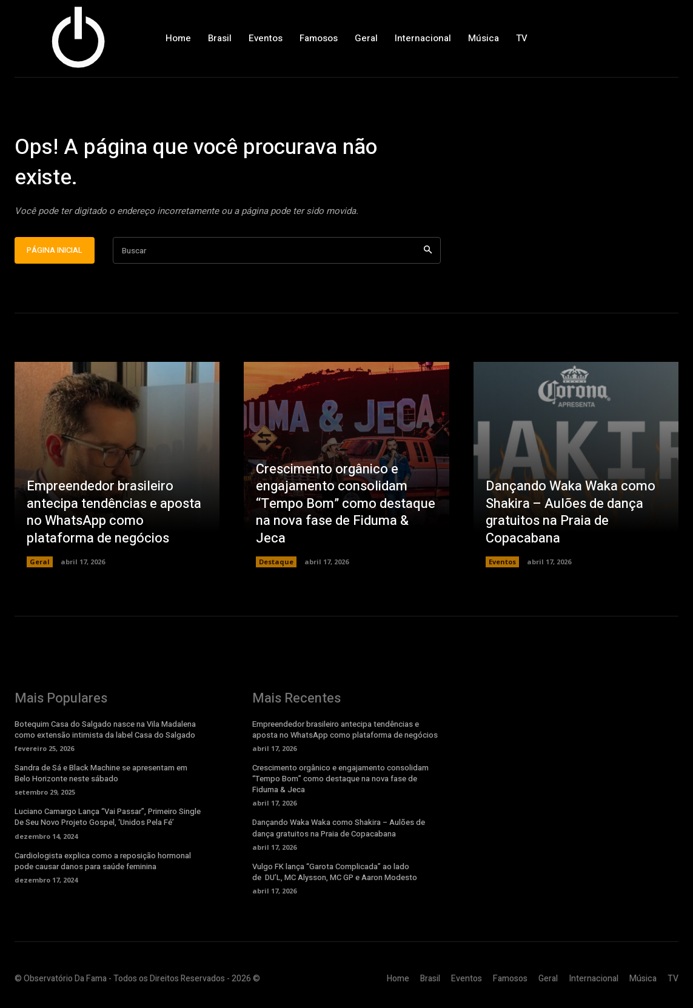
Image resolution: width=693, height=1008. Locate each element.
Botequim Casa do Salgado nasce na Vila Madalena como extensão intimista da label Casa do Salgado (105, 732)
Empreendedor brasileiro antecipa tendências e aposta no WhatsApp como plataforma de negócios (114, 515)
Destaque (276, 564)
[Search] (428, 253)
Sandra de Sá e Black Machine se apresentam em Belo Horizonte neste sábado (101, 776)
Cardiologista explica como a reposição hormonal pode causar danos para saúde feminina (103, 864)
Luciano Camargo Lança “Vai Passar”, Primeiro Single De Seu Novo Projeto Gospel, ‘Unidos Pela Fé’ (108, 820)
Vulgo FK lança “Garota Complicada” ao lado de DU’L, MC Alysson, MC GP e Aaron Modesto (334, 875)
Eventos (502, 564)
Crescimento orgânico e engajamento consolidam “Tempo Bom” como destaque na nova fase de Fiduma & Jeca (346, 506)
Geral (40, 564)
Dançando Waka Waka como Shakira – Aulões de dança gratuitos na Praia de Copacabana (570, 515)
